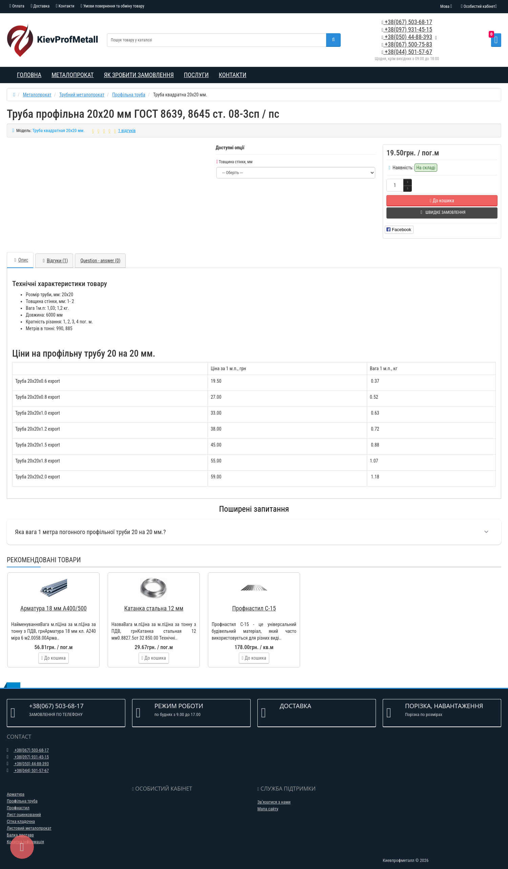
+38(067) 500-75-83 (407, 44)
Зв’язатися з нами (274, 795)
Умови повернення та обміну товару (112, 6)
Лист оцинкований (24, 807)
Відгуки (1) (54, 254)
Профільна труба (22, 794)
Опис (20, 253)
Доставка (40, 6)
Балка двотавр (20, 828)
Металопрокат (72, 74)
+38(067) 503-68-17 (407, 21)
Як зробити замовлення (139, 74)
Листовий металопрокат (29, 821)
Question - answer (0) (100, 254)
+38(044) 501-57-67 (407, 51)
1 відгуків (127, 130)
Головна (29, 74)
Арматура (15, 787)
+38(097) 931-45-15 (407, 29)
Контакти (65, 6)
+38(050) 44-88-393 (407, 36)
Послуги (196, 74)
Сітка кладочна (21, 814)
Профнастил (18, 801)
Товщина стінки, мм (234, 161)
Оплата (16, 6)
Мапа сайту (267, 802)
